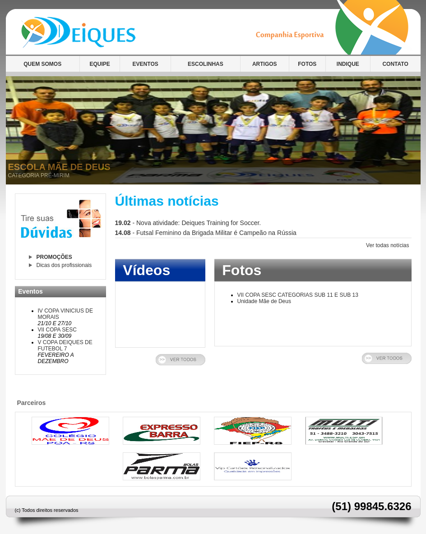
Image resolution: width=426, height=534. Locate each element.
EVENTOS (145, 64)
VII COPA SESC (57, 330)
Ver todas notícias (387, 245)
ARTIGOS (264, 64)
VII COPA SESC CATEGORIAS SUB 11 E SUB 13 (297, 295)
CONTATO (395, 64)
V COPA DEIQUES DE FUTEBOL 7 (65, 345)
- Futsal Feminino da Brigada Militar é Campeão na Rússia (205, 232)
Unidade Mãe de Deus (264, 301)
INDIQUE (348, 64)
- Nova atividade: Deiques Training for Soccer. (188, 222)
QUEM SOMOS (42, 64)
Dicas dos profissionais (64, 265)
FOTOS (307, 64)
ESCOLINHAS (205, 64)
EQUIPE (99, 64)
